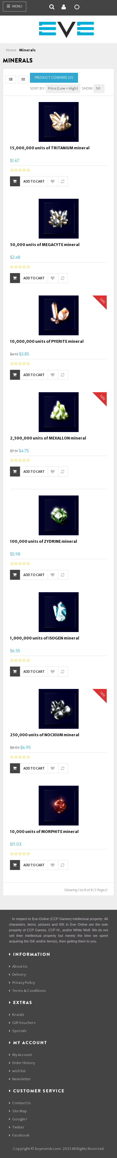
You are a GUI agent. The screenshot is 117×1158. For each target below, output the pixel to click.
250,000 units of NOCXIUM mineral (44, 734)
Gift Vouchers (22, 1023)
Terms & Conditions (27, 990)
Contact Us (20, 1103)
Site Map (18, 1111)
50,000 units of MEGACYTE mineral (45, 244)
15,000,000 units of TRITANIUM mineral (50, 148)
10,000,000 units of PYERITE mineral (47, 341)
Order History (22, 1063)
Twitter (16, 1127)
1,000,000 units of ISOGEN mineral (44, 638)
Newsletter (20, 1079)
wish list (17, 1071)
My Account (20, 1055)
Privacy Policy (22, 982)
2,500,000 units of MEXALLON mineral (48, 438)
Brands (16, 1014)
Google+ (18, 1119)
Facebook (19, 1135)
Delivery (17, 974)
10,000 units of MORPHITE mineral (44, 831)
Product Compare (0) (54, 77)
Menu (14, 6)
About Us (18, 966)
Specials (18, 1031)
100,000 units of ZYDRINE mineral (43, 541)
